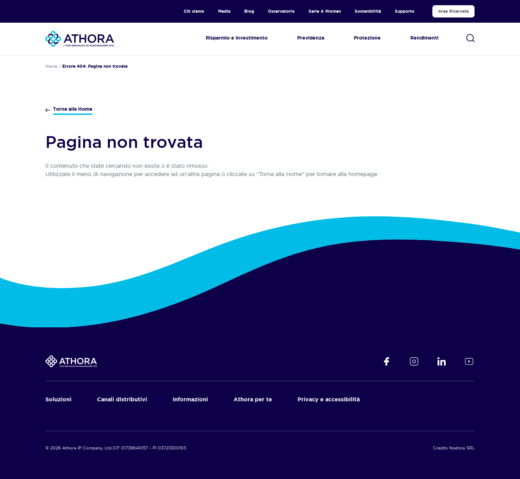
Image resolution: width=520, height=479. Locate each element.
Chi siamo (194, 11)
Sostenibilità (368, 11)
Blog (249, 11)
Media (224, 11)
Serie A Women (324, 11)
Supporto (404, 11)
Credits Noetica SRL (454, 447)
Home (51, 66)
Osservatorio (281, 11)
